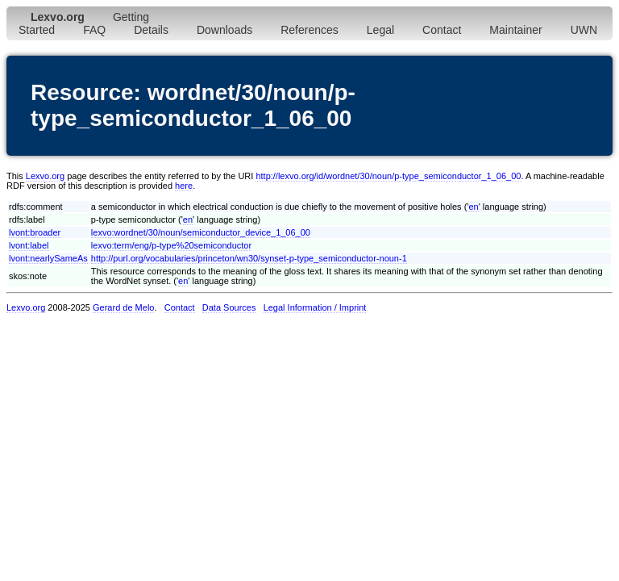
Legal (380, 29)
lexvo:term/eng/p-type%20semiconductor (171, 245)
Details (151, 29)
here (184, 185)
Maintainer (515, 29)
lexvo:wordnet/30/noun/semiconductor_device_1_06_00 (200, 232)
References (309, 29)
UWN (584, 29)
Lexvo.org (45, 176)
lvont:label (29, 245)
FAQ (94, 29)
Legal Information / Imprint (315, 307)
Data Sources (229, 307)
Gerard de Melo (123, 307)
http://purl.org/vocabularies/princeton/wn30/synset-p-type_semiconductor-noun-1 (249, 258)
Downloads (224, 29)
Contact (441, 29)
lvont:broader (34, 232)
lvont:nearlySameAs (48, 258)
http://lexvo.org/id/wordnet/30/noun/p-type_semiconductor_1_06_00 (388, 176)
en (473, 206)
